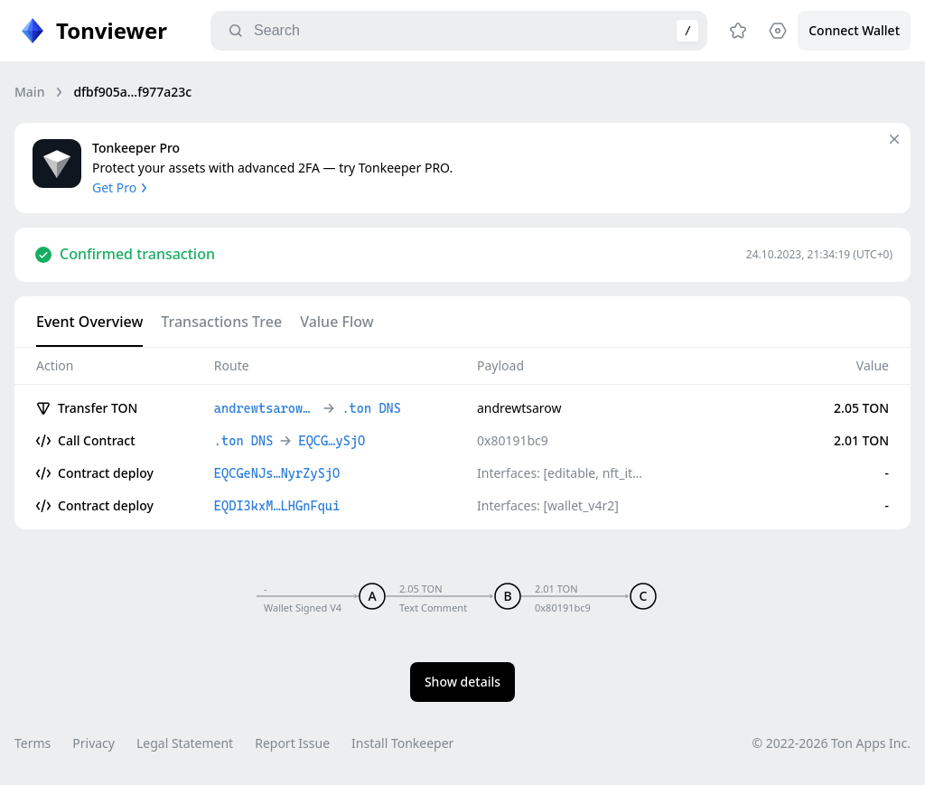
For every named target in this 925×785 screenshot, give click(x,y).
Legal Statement (184, 743)
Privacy (93, 743)
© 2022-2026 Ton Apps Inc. (831, 743)
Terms (32, 743)
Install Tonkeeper (402, 743)
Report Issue (292, 743)
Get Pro (121, 187)
